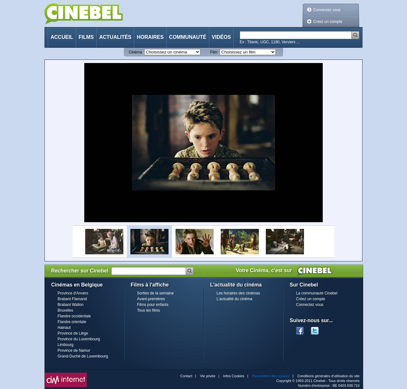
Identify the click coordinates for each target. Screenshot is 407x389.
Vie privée (208, 376)
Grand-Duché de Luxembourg (83, 356)
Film (213, 52)
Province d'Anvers (73, 293)
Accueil (62, 37)
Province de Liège (73, 333)
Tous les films (148, 310)
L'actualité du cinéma (234, 299)
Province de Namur (74, 350)
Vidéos (221, 37)
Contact (186, 376)
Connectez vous (327, 10)
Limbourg (65, 345)
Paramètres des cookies (271, 376)
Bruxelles (65, 310)
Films (86, 37)
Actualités (115, 37)
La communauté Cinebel (316, 293)
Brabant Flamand (72, 299)
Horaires (150, 37)
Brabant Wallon (71, 304)
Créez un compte (327, 21)
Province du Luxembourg (79, 339)
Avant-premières (151, 299)
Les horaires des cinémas (238, 293)
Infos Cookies (234, 376)
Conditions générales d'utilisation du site (328, 376)
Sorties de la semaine (155, 293)
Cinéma (135, 52)
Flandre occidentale (74, 316)
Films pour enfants (153, 304)
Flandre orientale (72, 322)
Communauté (187, 37)
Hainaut (64, 327)
